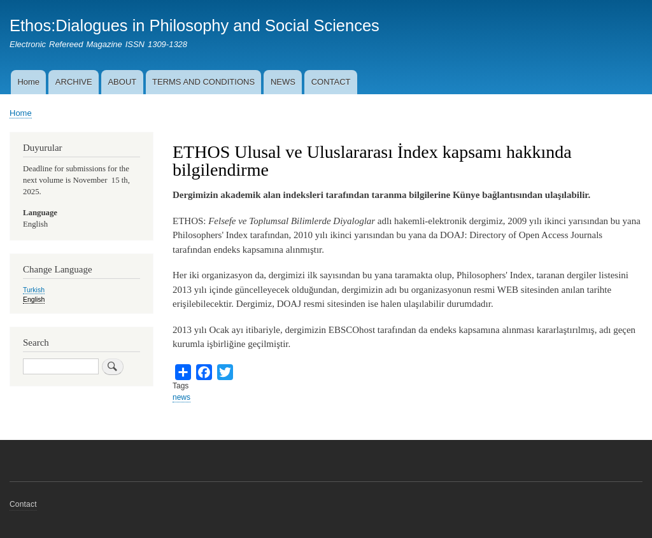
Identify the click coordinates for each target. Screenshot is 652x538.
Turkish (34, 290)
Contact (23, 504)
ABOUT (122, 82)
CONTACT (331, 82)
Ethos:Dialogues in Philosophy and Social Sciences (194, 25)
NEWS (283, 82)
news (181, 397)
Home (28, 82)
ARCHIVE (73, 82)
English (34, 299)
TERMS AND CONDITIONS (203, 82)
